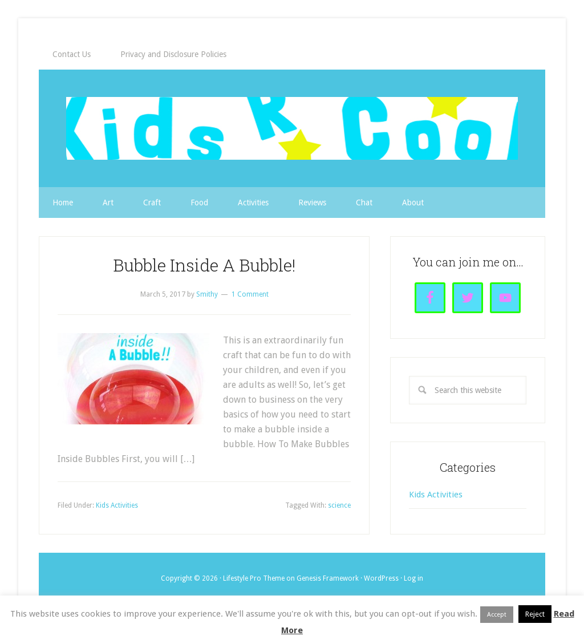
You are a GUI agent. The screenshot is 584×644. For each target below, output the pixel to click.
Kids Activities (117, 505)
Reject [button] (535, 614)
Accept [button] (496, 614)
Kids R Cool (292, 128)
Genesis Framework (328, 578)
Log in (413, 578)
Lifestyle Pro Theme (254, 578)
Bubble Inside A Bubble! (204, 265)
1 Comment (250, 294)
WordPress (381, 578)
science (339, 505)
